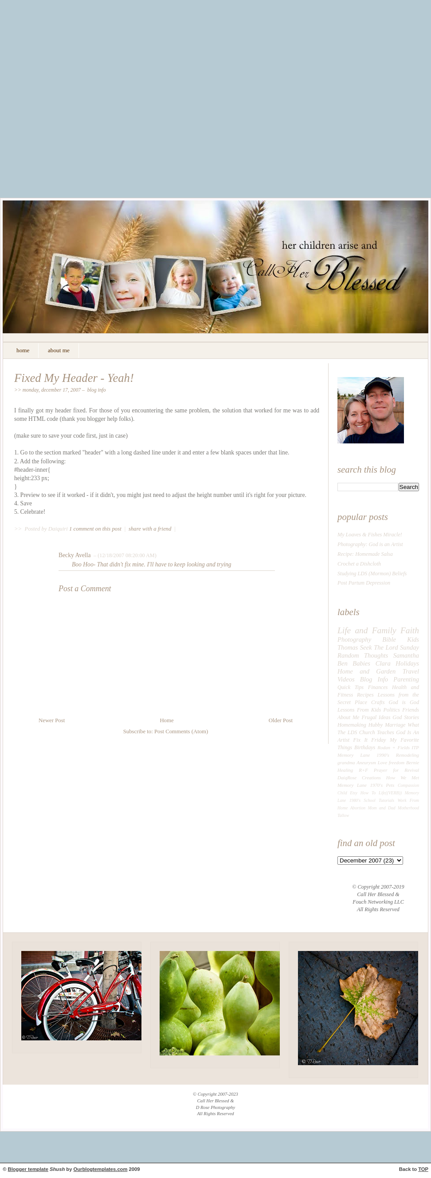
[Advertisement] (90, 105)
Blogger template (28, 1169)
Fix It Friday (369, 740)
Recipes (365, 695)
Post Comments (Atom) (181, 731)
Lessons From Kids (359, 710)
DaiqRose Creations (359, 777)
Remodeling (407, 755)
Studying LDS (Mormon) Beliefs (372, 573)
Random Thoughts (362, 655)
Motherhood (408, 807)
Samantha (406, 655)
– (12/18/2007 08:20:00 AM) (124, 555)
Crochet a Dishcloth (359, 564)
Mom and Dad (382, 807)
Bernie (412, 762)
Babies (361, 663)
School (369, 800)
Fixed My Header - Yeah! (74, 378)
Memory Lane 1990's (363, 755)
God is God (404, 702)
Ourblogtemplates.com (101, 1169)
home (22, 350)
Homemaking (351, 725)
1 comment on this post (96, 529)
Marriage (395, 725)
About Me (348, 717)
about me (59, 350)
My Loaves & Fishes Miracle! (369, 534)
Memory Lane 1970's (360, 785)
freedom (396, 762)
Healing (345, 770)
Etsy (353, 792)
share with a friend (150, 529)
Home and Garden (366, 671)
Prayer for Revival (396, 770)
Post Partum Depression (363, 583)
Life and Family (366, 630)
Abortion (358, 807)
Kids (413, 639)
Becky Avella (75, 555)
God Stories (405, 717)
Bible (389, 639)
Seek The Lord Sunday (389, 647)
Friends (410, 710)
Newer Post (52, 720)
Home (166, 720)
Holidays (407, 663)
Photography (354, 639)
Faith (409, 630)
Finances (378, 687)
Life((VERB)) (390, 792)
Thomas (347, 647)
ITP (415, 747)
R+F (363, 770)
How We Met (402, 777)
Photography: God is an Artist (370, 544)
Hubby (375, 725)
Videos (346, 679)
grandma (346, 762)
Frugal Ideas (375, 717)
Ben (342, 663)
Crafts (377, 702)
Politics (392, 710)
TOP (423, 1169)
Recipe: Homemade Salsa (365, 554)
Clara (383, 663)
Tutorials (386, 800)
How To (368, 792)
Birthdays (364, 747)
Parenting (406, 679)
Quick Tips (350, 687)
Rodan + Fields (393, 747)
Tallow (343, 815)
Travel (411, 671)
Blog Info (96, 390)
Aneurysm (366, 762)
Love (382, 762)
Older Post (281, 720)
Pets (390, 785)
